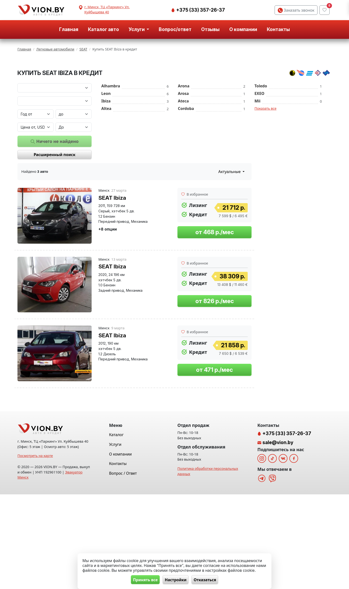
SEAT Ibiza (112, 258)
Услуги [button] (137, 29)
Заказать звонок (296, 10)
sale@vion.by (277, 537)
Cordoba (186, 168)
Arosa (183, 153)
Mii (257, 161)
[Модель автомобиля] (54, 161)
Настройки (176, 579)
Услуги (115, 539)
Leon (106, 153)
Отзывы (210, 29)
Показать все (265, 168)
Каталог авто (103, 29)
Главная (68, 29)
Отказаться (207, 579)
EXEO (259, 153)
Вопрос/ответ (175, 29)
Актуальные (230, 232)
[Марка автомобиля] (54, 148)
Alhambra (110, 146)
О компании (243, 29)
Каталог (116, 529)
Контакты (278, 29)
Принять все (143, 579)
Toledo (260, 146)
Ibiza (106, 161)
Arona (183, 146)
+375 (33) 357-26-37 (200, 10)
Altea (106, 168)
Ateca (183, 161)
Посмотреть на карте (35, 550)
